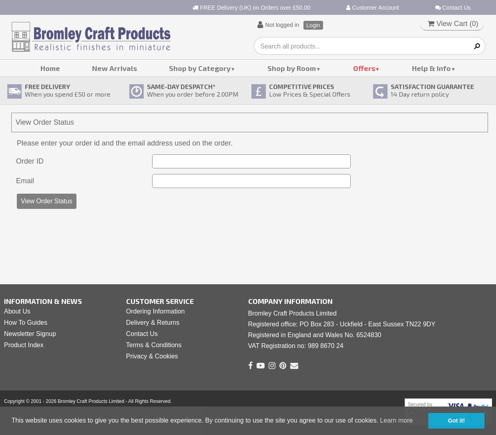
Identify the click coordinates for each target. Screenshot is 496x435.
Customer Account (372, 7)
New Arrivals (114, 68)
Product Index (24, 345)
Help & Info (431, 68)
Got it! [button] (456, 420)
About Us (17, 311)
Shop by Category (200, 68)
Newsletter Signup (30, 333)
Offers (364, 68)
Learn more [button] (396, 420)
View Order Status (46, 201)
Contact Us (453, 7)
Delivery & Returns (152, 322)
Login (313, 25)
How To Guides (25, 322)
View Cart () (453, 24)
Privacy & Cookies (152, 356)
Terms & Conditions (154, 345)
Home (50, 68)
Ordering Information (155, 311)
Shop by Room (291, 68)
